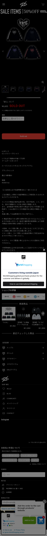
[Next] (44, 51)
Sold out (23, 136)
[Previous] (3, 51)
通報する (41, 282)
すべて (7, 296)
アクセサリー (11, 359)
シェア (43, 277)
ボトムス (10, 353)
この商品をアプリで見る (23, 271)
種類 (3, 115)
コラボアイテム (12, 364)
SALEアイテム (12, 370)
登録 (40, 502)
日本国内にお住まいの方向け (23, 143)
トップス (10, 348)
